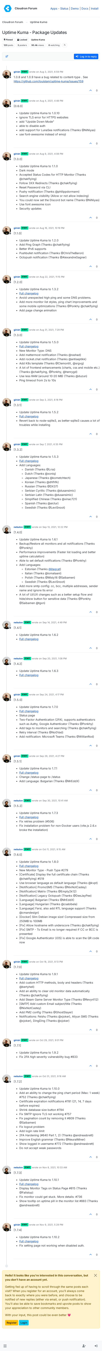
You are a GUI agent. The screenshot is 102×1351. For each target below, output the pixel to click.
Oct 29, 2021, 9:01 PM (51, 1040)
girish (17, 71)
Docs (84, 8)
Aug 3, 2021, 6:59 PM (51, 71)
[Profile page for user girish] (6, 74)
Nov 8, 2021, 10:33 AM (54, 1167)
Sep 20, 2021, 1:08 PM (54, 658)
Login (24, 1322)
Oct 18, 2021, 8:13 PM (51, 961)
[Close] (95, 1275)
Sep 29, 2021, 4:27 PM (52, 756)
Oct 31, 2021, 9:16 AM (54, 1076)
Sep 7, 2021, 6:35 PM (51, 444)
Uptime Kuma (38, 39)
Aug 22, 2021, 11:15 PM (52, 276)
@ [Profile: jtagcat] (54, 569)
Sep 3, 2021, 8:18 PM (51, 399)
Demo (75, 8)
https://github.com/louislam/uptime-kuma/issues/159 (48, 81)
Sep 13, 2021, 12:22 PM (55, 527)
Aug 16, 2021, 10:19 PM (52, 228)
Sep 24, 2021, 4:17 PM (52, 694)
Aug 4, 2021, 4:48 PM (51, 100)
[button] (5, 1346)
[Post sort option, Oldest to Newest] (7, 56)
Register (12, 1322)
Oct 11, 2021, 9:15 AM (53, 849)
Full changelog (28, 293)
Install (94, 8)
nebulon (18, 527)
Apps (53, 8)
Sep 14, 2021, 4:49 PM (54, 622)
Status (64, 8)
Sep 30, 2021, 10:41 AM (55, 800)
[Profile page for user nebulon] (6, 529)
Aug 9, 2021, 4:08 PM (51, 153)
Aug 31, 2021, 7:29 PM (52, 329)
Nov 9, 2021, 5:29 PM (51, 1224)
